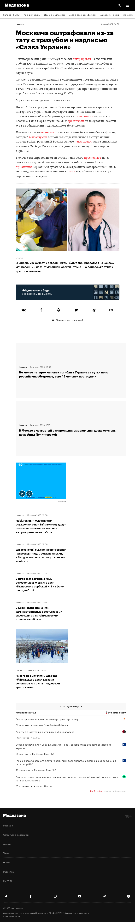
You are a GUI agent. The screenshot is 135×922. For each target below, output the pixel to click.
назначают (49, 132)
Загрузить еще (71, 706)
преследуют (92, 158)
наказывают (83, 141)
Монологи (128, 14)
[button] (127, 5)
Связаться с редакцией (67, 320)
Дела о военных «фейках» (83, 14)
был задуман (38, 137)
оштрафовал (82, 59)
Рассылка (8, 871)
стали (71, 171)
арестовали (76, 121)
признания (24, 167)
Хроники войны (32, 14)
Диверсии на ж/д (109, 14)
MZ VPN (7, 880)
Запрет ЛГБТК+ (11, 14)
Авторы (7, 844)
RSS (7, 862)
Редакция (8, 825)
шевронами (85, 116)
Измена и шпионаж (54, 14)
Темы (6, 853)
